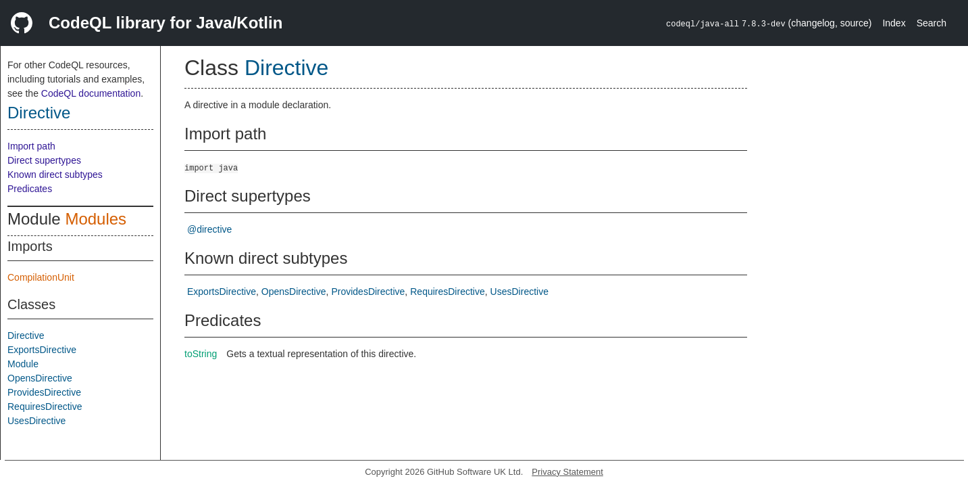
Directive (38, 112)
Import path (31, 146)
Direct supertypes (44, 160)
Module (23, 363)
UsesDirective (36, 420)
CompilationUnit (40, 277)
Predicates (29, 188)
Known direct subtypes (55, 174)
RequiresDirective (44, 406)
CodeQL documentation (91, 93)
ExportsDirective (41, 349)
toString (200, 353)
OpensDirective (39, 378)
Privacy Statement (567, 472)
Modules (95, 219)
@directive (209, 229)
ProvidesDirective (44, 392)
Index (893, 23)
